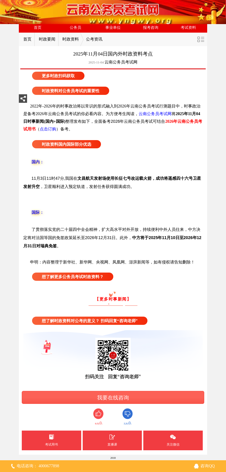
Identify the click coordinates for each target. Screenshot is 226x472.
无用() (127, 417)
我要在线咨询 (113, 398)
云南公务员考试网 (120, 62)
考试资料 (188, 28)
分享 (23, 100)
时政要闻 (47, 39)
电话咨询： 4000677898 (38, 466)
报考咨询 (150, 28)
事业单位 (113, 28)
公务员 (75, 28)
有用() (98, 417)
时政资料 (70, 39)
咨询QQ (207, 466)
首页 (37, 28)
